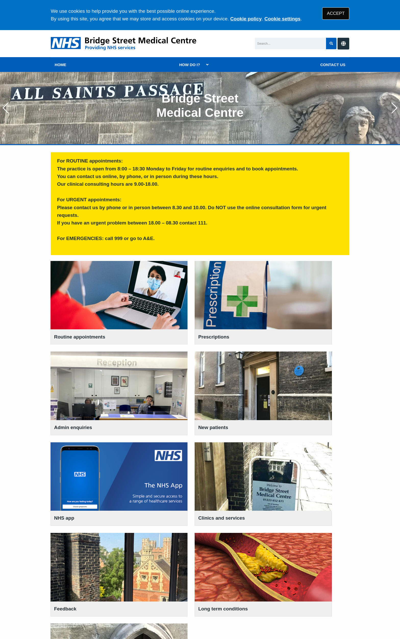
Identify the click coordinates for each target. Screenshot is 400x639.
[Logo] (123, 43)
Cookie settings (282, 18)
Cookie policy (246, 18)
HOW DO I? (189, 64)
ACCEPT (336, 13)
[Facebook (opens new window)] (55, 618)
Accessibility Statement (208, 599)
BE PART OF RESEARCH (234, 540)
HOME (60, 64)
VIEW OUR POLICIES (154, 540)
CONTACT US (332, 64)
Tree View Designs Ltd (107, 618)
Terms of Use (96, 599)
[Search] (290, 43)
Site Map (269, 599)
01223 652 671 (76, 546)
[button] (394, 108)
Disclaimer (168, 599)
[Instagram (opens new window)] (67, 618)
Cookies (246, 599)
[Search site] (331, 43)
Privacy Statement (134, 599)
